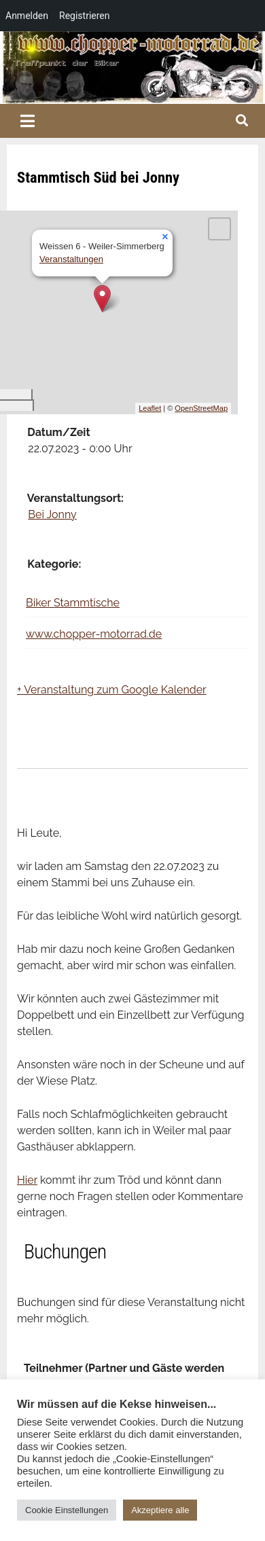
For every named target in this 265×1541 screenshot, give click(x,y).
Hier (27, 1180)
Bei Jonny (52, 514)
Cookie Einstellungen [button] (66, 1510)
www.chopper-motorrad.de (94, 634)
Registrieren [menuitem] (84, 15)
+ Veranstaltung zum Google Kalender (112, 689)
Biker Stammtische (73, 602)
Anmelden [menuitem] (26, 15)
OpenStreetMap (201, 408)
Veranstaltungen (71, 259)
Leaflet (150, 408)
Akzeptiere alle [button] (160, 1510)
